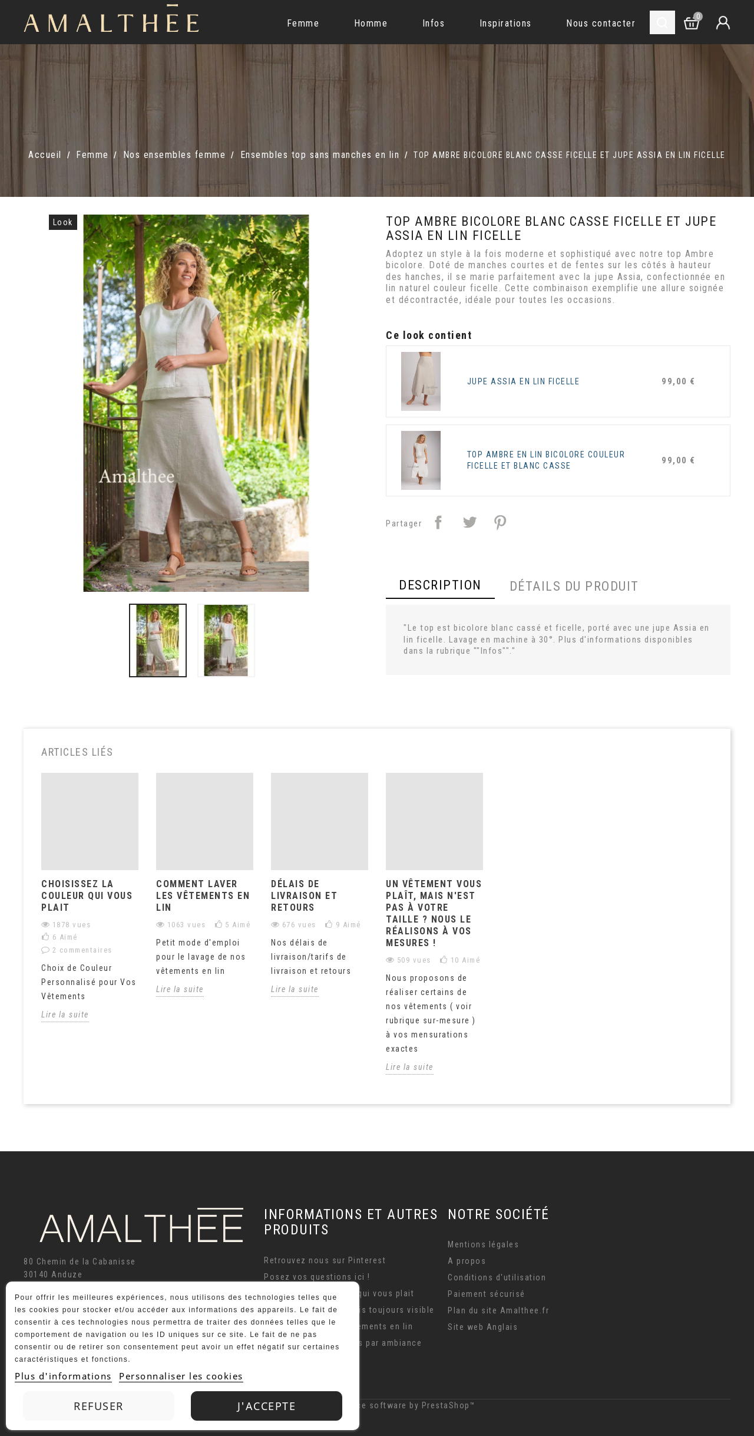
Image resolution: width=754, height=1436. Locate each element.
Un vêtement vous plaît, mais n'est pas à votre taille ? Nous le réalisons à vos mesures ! (434, 913)
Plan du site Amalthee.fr (498, 1310)
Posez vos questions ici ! (317, 1277)
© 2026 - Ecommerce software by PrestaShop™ (377, 1405)
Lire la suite (65, 1014)
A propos (467, 1261)
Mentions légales (483, 1244)
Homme (371, 23)
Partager (438, 522)
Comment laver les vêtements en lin (203, 895)
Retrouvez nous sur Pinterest (325, 1260)
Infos (433, 23)
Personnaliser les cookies (181, 1376)
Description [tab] (440, 585)
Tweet (469, 522)
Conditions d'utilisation (497, 1277)
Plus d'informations (63, 1376)
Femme (303, 23)
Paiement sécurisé (486, 1294)
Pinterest (500, 522)
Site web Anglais (483, 1327)
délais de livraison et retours (304, 895)
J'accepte (266, 1406)
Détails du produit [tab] (574, 586)
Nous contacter (601, 23)
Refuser (99, 1406)
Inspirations (505, 23)
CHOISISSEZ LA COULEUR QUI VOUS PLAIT (87, 895)
